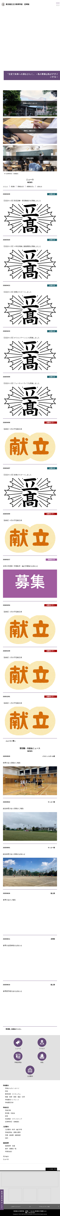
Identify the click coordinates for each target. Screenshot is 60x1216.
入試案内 (6, 1126)
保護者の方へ (30, 186)
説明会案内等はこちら (1, 1200)
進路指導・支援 (10, 1146)
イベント (5, 186)
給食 (6, 1116)
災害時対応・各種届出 (12, 173)
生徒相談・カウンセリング (13, 1119)
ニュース (6, 1159)
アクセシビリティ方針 (44, 1206)
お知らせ (39, 186)
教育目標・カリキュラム (13, 1094)
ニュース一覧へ (11, 741)
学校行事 (8, 1110)
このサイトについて (15, 1206)
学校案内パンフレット (12, 1099)
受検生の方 (21, 186)
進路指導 (6, 1143)
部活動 (13, 186)
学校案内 (6, 1085)
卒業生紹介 (8, 1151)
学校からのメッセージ (12, 1088)
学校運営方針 (9, 1102)
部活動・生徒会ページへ (13, 1029)
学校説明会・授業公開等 (13, 1132)
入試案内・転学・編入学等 (13, 1129)
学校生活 (6, 1107)
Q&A (6, 1138)
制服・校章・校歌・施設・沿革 (15, 1097)
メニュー (58, 5)
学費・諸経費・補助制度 (13, 1135)
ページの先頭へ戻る (51, 1169)
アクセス (6, 1156)
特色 (6, 1091)
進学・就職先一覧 (10, 1148)
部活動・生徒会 (10, 1113)
